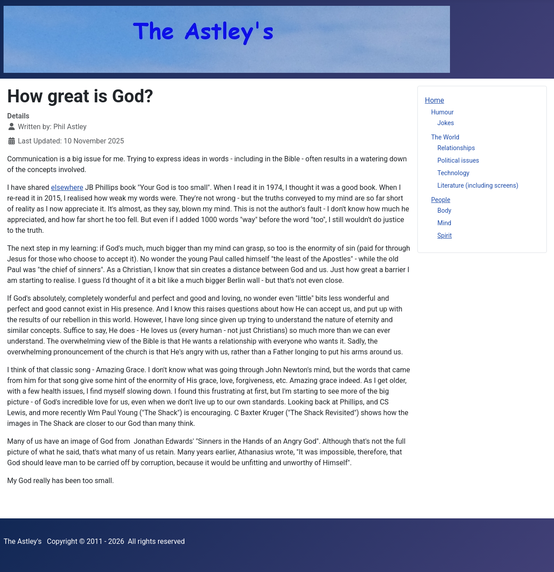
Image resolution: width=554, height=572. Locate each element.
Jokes (445, 122)
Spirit (444, 235)
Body (444, 210)
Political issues (458, 160)
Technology (453, 173)
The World (445, 137)
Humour (442, 112)
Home (434, 100)
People (440, 199)
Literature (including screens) (477, 185)
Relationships (456, 147)
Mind (444, 223)
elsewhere (67, 187)
